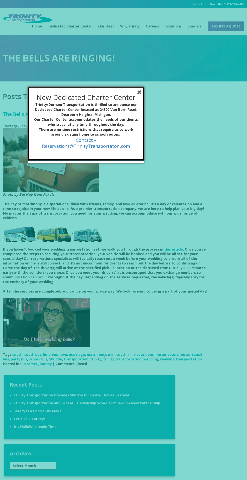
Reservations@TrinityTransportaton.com (123, 262)
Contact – (123, 256)
